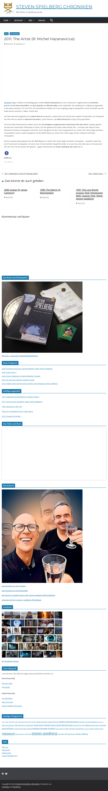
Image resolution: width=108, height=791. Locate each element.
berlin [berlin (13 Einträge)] (99, 722)
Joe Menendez (7, 698)
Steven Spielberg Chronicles (12, 706)
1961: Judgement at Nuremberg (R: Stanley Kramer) (20, 397)
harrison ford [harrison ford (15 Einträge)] (77, 725)
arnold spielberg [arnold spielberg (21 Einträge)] (91, 722)
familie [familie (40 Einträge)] (47, 725)
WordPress (17, 787)
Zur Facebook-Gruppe (10, 661)
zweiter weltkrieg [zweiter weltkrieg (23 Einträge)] (81, 734)
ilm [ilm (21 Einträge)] (83, 725)
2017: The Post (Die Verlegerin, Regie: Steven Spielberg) (22, 402)
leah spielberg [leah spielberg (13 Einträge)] (59, 729)
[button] (9, 20)
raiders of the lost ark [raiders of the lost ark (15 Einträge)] (96, 729)
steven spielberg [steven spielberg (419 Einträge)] (44, 733)
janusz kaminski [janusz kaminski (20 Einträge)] (100, 725)
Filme (6, 20)
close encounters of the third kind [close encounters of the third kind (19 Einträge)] (13, 725)
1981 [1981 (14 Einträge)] (6, 722)
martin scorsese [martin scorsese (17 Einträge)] (69, 729)
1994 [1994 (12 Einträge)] (16, 722)
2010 (6, 33)
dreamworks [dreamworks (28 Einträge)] (39, 725)
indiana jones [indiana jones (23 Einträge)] (90, 725)
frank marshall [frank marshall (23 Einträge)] (56, 725)
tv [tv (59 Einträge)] (66, 733)
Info (30, 20)
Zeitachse (18, 20)
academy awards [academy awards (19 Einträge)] (42, 722)
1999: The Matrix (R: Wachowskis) (50, 191)
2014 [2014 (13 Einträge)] (25, 722)
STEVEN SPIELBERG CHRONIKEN (54, 6)
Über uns (5, 747)
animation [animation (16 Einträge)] (82, 722)
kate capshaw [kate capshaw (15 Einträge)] (27, 729)
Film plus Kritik (7, 683)
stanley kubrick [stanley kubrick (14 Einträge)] (20, 734)
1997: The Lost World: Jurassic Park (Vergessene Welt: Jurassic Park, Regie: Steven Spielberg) (89, 194)
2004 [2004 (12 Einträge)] (22, 722)
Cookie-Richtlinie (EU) (9, 756)
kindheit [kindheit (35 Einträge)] (51, 728)
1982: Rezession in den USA (12, 407)
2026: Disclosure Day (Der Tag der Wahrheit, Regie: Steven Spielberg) (27, 369)
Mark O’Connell (7, 702)
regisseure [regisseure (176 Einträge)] (8, 733)
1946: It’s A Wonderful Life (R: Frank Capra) (17, 411)
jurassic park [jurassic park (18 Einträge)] (18, 729)
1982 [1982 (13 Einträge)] (10, 722)
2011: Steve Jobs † (97, 173)
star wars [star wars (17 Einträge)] (28, 734)
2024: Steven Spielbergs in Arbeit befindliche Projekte (21, 376)
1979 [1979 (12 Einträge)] (3, 722)
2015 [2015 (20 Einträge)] (29, 722)
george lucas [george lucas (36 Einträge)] (67, 725)
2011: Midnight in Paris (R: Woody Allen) (20, 173)
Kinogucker (6, 687)
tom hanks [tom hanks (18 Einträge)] (61, 734)
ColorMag (5, 787)
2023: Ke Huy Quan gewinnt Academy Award (18, 380)
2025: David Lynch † (9, 372)
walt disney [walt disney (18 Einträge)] (71, 734)
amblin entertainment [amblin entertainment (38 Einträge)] (68, 721)
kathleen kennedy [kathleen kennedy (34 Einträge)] (40, 728)
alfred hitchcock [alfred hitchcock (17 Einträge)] (53, 722)
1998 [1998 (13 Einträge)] (19, 722)
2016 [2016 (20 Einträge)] (33, 722)
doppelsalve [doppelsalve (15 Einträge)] (29, 725)
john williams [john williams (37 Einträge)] (8, 728)
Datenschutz (6, 753)
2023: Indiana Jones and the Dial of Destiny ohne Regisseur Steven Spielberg (30, 384)
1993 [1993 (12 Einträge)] (13, 722)
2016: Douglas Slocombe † (11, 416)
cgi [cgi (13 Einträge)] (102, 722)
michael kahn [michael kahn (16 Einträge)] (79, 729)
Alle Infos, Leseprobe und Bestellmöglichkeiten (20, 356)
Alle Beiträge (15, 33)
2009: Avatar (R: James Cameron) (15, 191)
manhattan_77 (20, 44)
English (41, 20)
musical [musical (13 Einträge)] (86, 729)
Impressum (6, 750)
